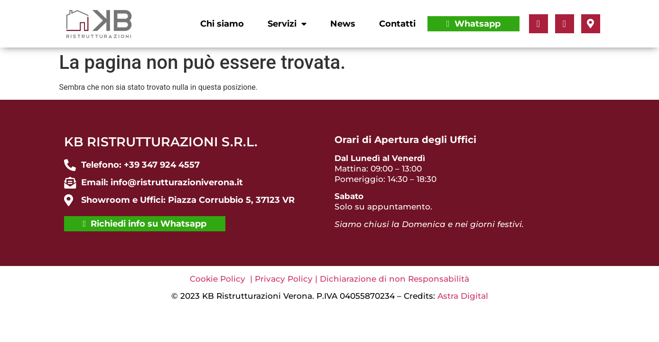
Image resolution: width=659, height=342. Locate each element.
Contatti (397, 24)
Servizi (287, 24)
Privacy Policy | (287, 279)
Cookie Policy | (222, 279)
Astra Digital (462, 296)
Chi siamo (222, 24)
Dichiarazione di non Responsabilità (394, 279)
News (342, 24)
